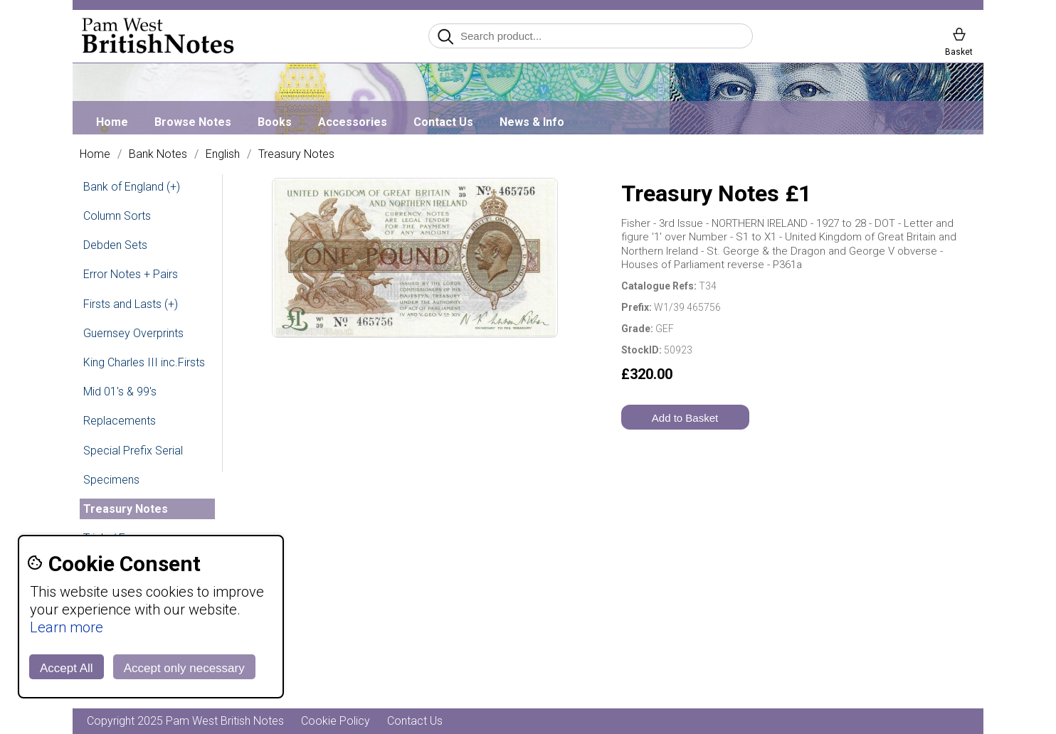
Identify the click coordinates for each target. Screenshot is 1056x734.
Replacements (119, 420)
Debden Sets (115, 245)
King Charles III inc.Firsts (144, 362)
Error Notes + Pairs (130, 274)
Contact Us (443, 122)
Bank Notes (158, 154)
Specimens (111, 479)
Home (112, 122)
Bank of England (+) (131, 186)
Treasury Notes (296, 154)
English (223, 154)
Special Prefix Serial (133, 450)
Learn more (66, 627)
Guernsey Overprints (133, 333)
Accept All (66, 668)
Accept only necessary (184, 668)
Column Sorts (117, 216)
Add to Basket (685, 418)
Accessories (352, 122)
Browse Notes (192, 122)
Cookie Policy (335, 721)
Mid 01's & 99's (120, 391)
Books (275, 122)
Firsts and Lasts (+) (130, 304)
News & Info (532, 122)
